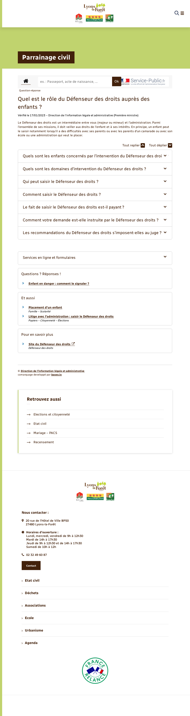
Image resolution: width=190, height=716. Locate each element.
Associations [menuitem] (34, 605)
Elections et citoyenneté (48, 414)
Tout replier (133, 145)
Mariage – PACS (42, 433)
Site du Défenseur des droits (52, 344)
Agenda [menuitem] (30, 643)
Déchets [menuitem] (30, 593)
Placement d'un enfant (45, 307)
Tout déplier (160, 145)
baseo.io (56, 374)
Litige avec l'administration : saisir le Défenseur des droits (71, 316)
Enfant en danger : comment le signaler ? (59, 283)
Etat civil (37, 424)
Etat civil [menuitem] (31, 580)
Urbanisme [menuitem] (32, 630)
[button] (95, 156)
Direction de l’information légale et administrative (52, 371)
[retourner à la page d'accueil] (94, 13)
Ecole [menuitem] (28, 618)
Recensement (40, 442)
